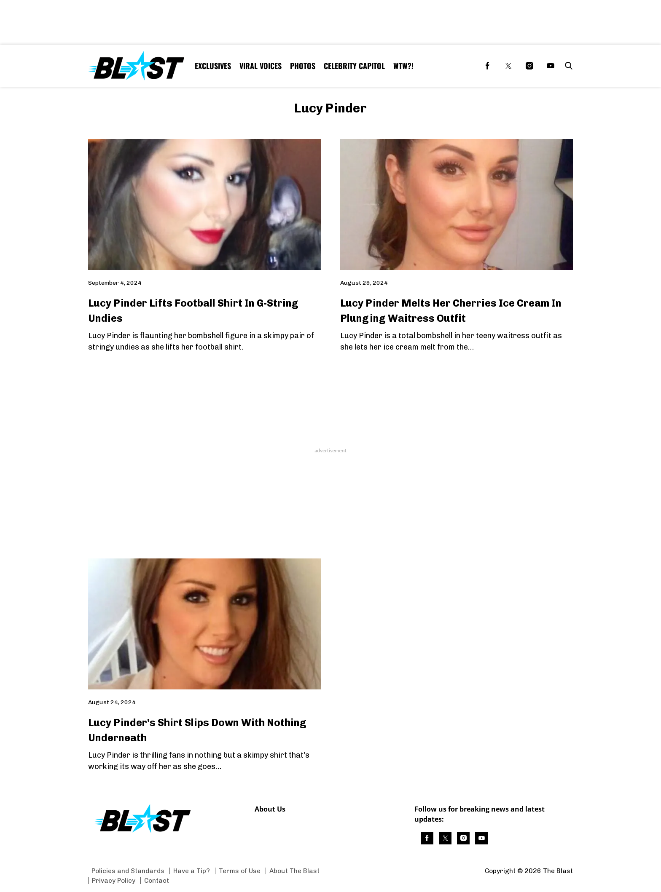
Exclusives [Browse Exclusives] (213, 65)
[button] (567, 66)
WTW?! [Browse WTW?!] (403, 65)
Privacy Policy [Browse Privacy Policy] (113, 880)
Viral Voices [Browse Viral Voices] (260, 65)
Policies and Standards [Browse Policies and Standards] (127, 871)
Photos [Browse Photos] (302, 65)
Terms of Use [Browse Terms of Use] (240, 871)
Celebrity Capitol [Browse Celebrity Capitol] (354, 65)
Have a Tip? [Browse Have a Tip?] (191, 871)
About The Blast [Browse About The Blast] (294, 871)
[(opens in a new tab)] (487, 66)
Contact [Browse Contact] (156, 880)
